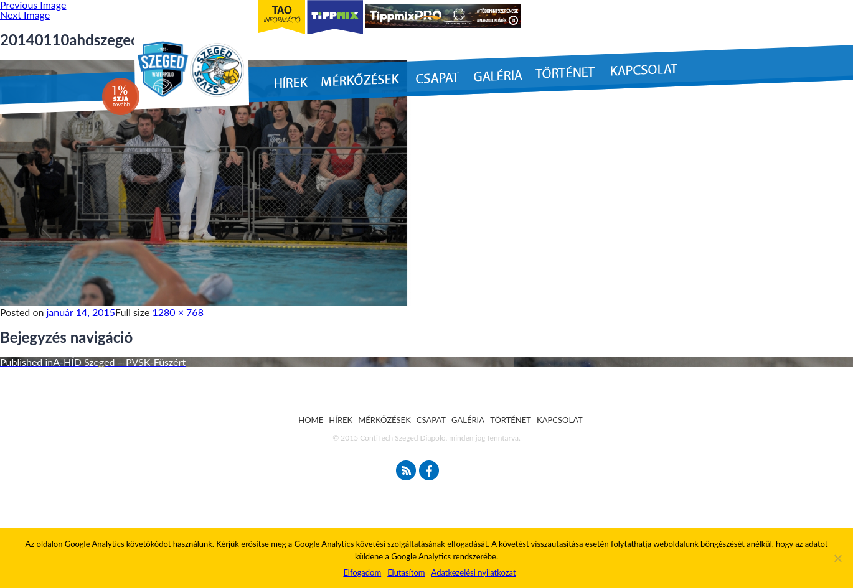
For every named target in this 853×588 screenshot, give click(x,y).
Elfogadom (362, 572)
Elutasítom (406, 572)
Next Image (25, 15)
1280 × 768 (178, 312)
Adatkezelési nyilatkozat (473, 572)
